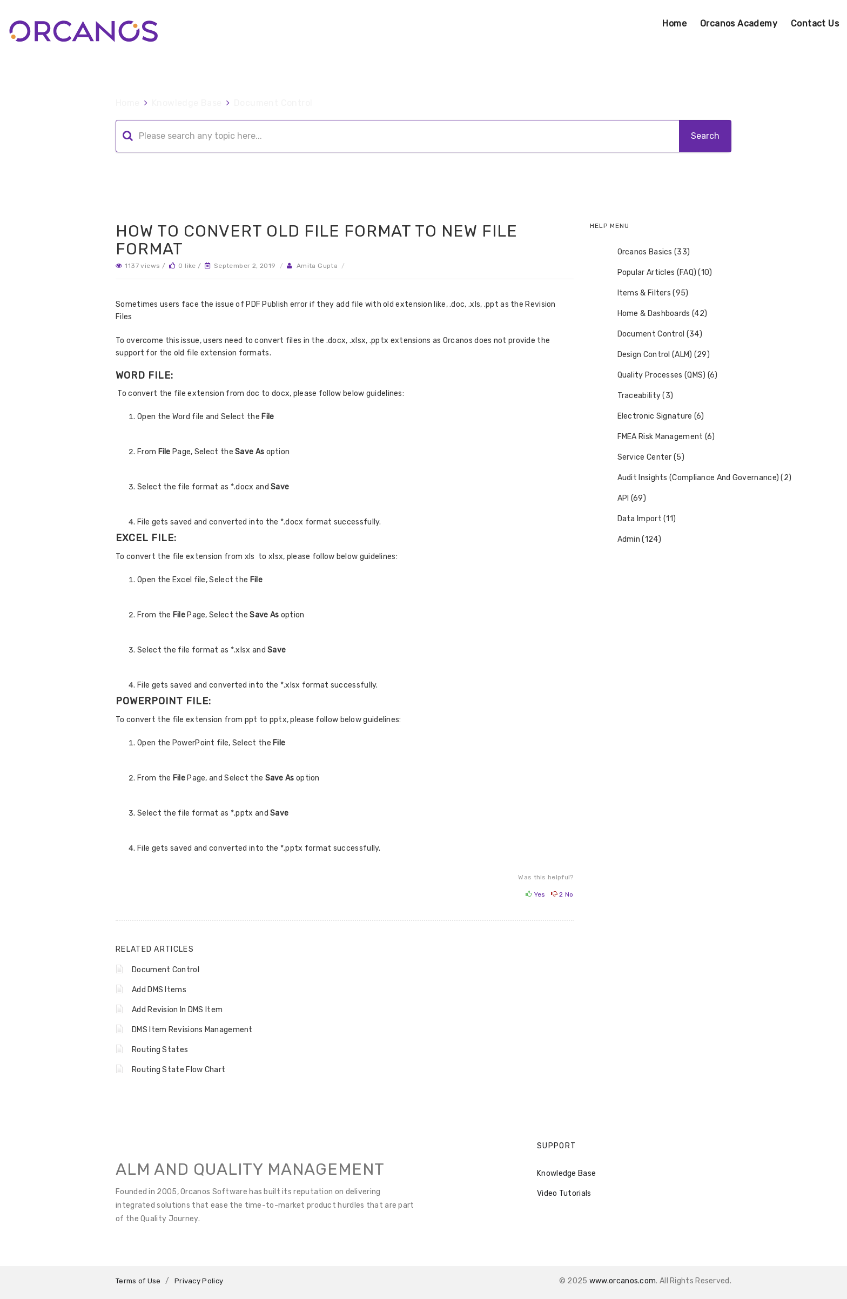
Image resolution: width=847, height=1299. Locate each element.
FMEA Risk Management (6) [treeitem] (659, 436)
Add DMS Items (159, 989)
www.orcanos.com (622, 1280)
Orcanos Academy (738, 23)
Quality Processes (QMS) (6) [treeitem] (660, 375)
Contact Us (815, 23)
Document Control (273, 103)
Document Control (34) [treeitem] (652, 334)
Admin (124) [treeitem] (632, 539)
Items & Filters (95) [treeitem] (646, 293)
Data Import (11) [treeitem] (639, 519)
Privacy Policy (198, 1281)
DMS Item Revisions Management (192, 1029)
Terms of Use (138, 1281)
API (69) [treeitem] (624, 498)
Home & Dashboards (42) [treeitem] (655, 313)
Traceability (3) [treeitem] (638, 395)
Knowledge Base (187, 103)
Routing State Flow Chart (178, 1069)
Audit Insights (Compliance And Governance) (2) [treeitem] (697, 478)
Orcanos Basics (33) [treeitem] (646, 252)
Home (674, 23)
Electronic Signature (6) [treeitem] (653, 416)
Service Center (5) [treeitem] (643, 457)
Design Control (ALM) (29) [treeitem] (656, 354)
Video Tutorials (564, 1193)
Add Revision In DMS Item (177, 1009)
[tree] (661, 396)
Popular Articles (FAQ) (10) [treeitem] (657, 272)
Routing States (160, 1049)
